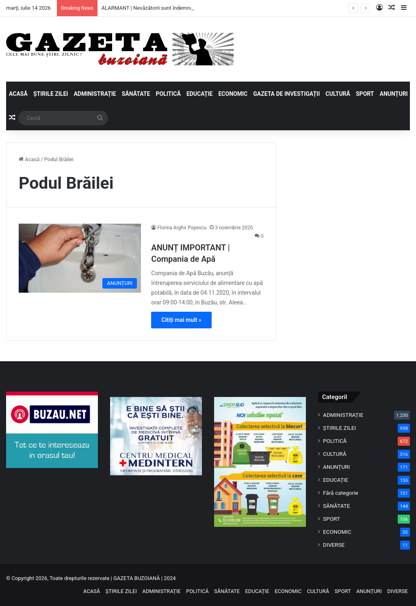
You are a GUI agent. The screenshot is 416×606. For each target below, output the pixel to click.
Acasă (29, 159)
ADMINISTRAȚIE (95, 94)
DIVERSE (333, 544)
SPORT (365, 94)
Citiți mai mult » (181, 320)
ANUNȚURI (394, 94)
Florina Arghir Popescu (181, 228)
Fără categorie (340, 493)
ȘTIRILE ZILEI (50, 94)
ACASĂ (18, 94)
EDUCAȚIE (199, 94)
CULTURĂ (337, 94)
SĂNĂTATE (136, 94)
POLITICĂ (168, 94)
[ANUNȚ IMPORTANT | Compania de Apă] (80, 258)
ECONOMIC (232, 94)
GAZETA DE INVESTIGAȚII (286, 94)
